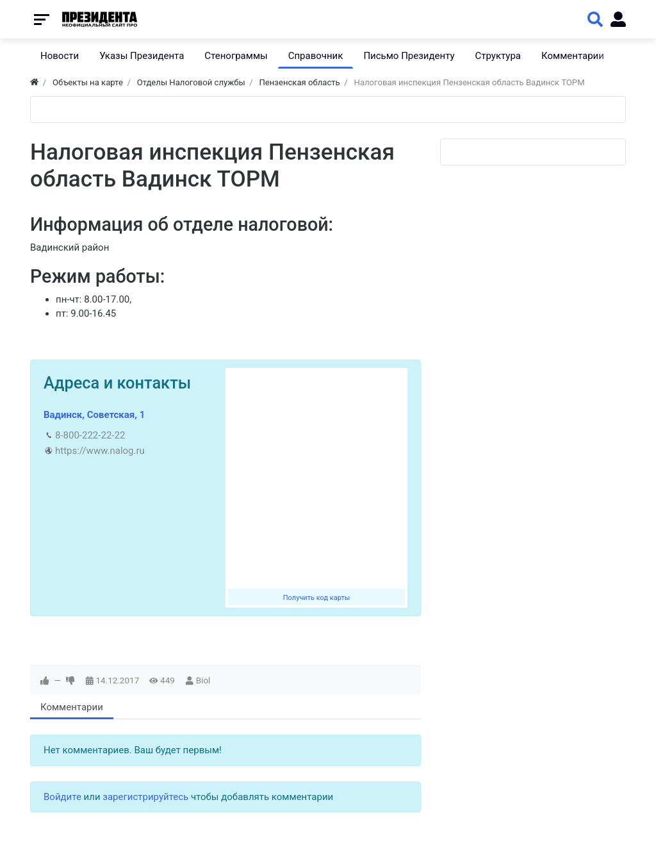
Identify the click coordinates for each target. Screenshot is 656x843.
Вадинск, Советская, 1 (94, 415)
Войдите (62, 797)
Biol (203, 680)
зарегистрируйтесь (145, 797)
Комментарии (71, 707)
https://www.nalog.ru (100, 450)
